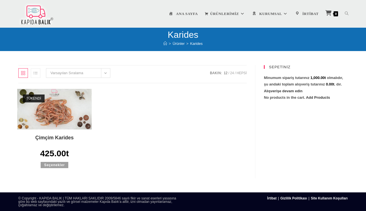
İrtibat (272, 198)
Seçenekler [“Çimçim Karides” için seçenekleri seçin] (54, 165)
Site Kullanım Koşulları (329, 198)
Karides (196, 43)
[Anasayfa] (165, 43)
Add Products (318, 97)
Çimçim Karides (54, 137)
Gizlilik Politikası (293, 198)
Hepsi (241, 73)
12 (225, 73)
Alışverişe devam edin (283, 91)
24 (232, 73)
